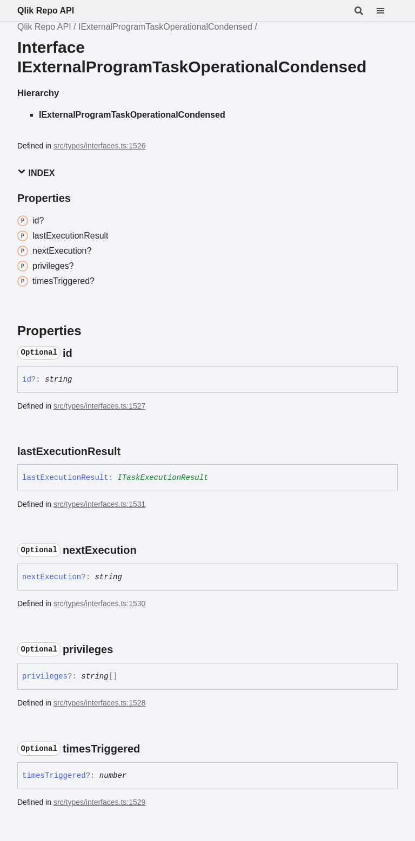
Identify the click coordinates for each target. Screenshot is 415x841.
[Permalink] (82, 353)
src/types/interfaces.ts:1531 (99, 504)
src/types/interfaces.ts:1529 (99, 802)
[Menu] (387, 11)
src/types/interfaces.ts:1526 (99, 145)
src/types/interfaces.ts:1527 (99, 406)
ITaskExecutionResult (162, 477)
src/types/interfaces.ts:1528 (99, 702)
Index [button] (36, 172)
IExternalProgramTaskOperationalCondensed (165, 26)
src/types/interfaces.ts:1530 (99, 603)
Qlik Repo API (45, 10)
